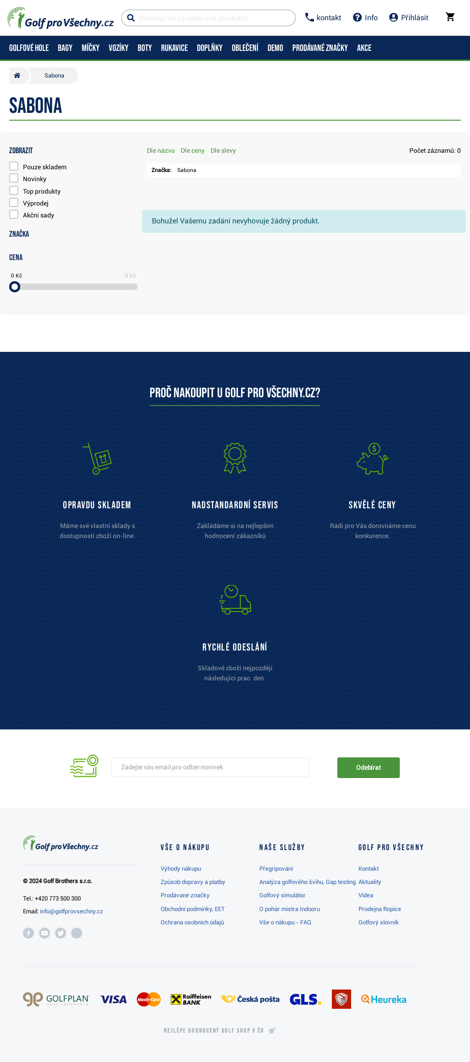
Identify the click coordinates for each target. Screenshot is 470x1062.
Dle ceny (193, 150)
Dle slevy (223, 150)
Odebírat (368, 767)
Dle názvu (161, 150)
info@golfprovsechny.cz (71, 911)
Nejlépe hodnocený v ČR (214, 1030)
